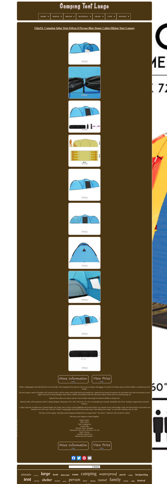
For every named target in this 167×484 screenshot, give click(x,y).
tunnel (102, 480)
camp (133, 481)
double (57, 481)
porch (123, 474)
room (75, 474)
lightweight (65, 475)
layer (85, 481)
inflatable (26, 474)
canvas (36, 481)
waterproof (108, 474)
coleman (93, 481)
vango (130, 475)
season (125, 481)
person (74, 479)
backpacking (141, 474)
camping (89, 473)
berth (55, 474)
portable (36, 475)
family (115, 479)
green (64, 481)
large (45, 473)
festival (141, 480)
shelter (47, 480)
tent (27, 479)
